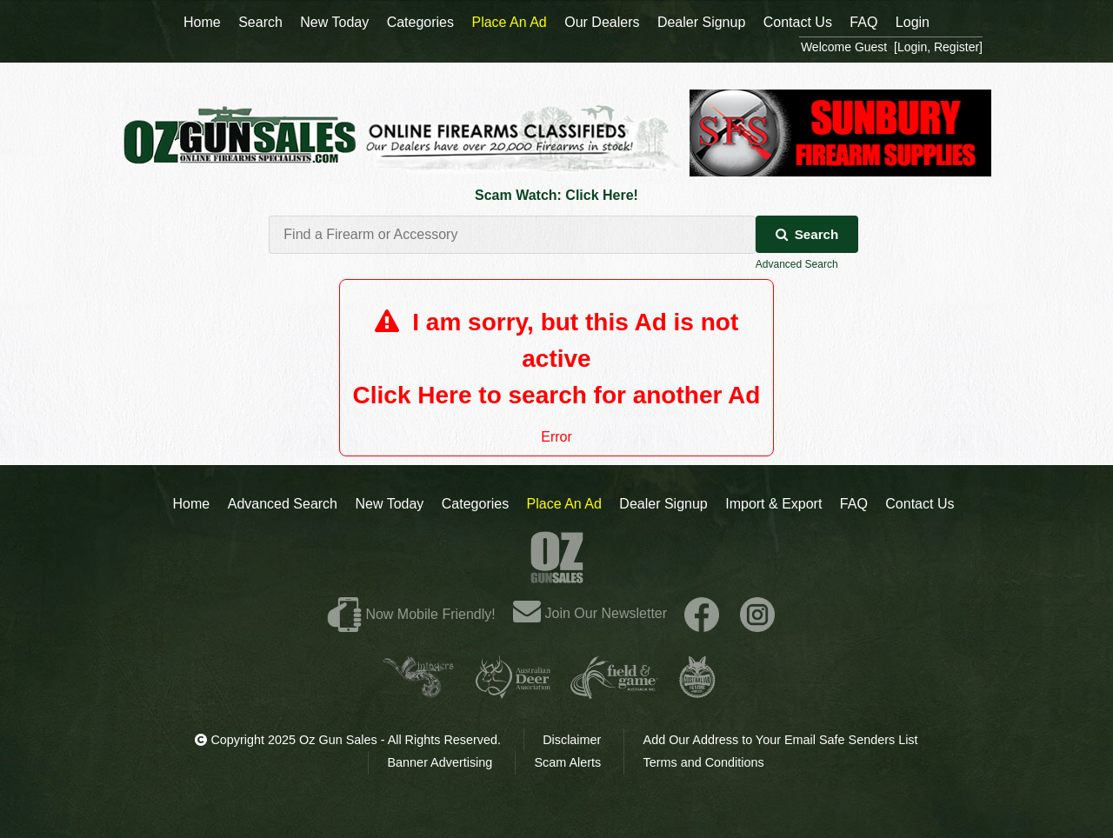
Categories (475, 503)
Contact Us (919, 503)
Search (807, 234)
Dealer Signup (663, 503)
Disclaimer (572, 740)
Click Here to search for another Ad (557, 395)
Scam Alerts (568, 762)
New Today (389, 503)
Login (913, 22)
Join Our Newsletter (590, 613)
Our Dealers (601, 22)
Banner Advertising (440, 762)
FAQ (854, 503)
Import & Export (773, 503)
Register (956, 47)
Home (191, 503)
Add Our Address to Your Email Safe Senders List (780, 740)
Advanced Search (797, 264)
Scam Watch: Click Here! (556, 195)
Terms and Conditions (703, 762)
